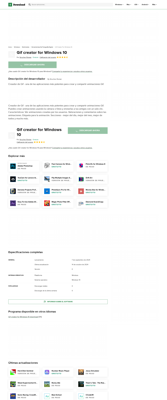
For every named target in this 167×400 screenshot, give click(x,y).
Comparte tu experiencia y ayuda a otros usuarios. (72, 71)
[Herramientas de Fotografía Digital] (42, 47)
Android (145, 4)
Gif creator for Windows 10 (42, 52)
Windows (118, 4)
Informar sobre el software (58, 301)
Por (24, 57)
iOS (135, 4)
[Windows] (17, 47)
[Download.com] (16, 4)
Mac (128, 4)
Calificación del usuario (54, 57)
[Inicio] (10, 47)
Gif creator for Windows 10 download (23, 317)
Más (154, 5)
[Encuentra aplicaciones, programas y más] (70, 4)
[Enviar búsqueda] (30, 4)
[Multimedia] (25, 47)
